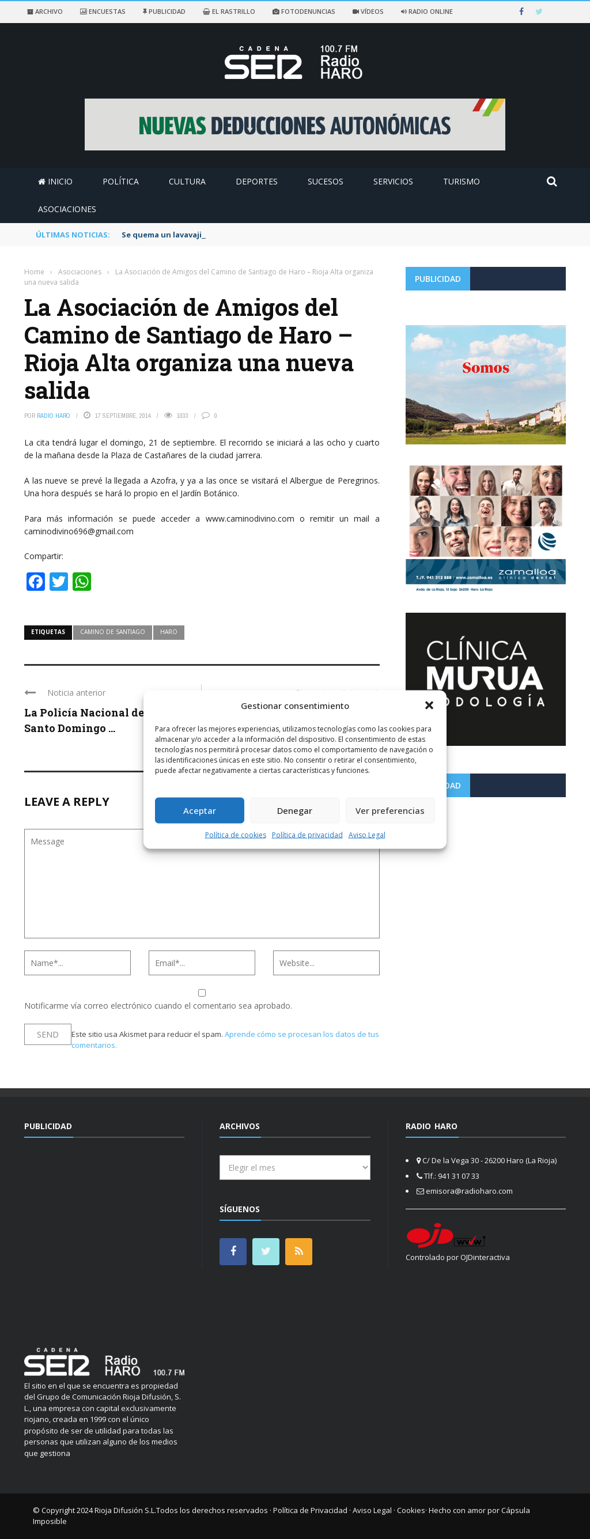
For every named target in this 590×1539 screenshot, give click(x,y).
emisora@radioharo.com (469, 1191)
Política (121, 181)
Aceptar (199, 810)
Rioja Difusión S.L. (125, 1510)
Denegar (294, 810)
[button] (429, 705)
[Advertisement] (486, 886)
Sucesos (325, 181)
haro (168, 632)
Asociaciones (67, 208)
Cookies (411, 1510)
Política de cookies (235, 834)
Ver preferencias (390, 810)
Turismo (461, 181)
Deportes (257, 181)
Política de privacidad (307, 834)
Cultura (187, 181)
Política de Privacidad (310, 1510)
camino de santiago (112, 632)
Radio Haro (53, 416)
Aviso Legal (367, 834)
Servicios (393, 181)
